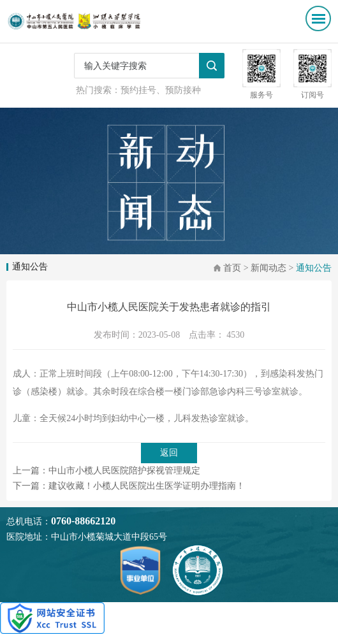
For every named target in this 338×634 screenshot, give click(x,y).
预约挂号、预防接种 (161, 90)
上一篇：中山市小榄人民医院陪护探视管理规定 (106, 470)
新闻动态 (268, 268)
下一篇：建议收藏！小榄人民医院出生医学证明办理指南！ (129, 486)
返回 (169, 452)
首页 (232, 268)
